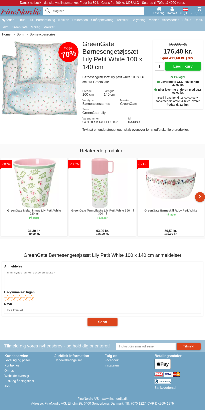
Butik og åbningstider (19, 381)
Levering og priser (17, 360)
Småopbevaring (102, 20)
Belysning (138, 20)
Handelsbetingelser (68, 360)
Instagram (112, 365)
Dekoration (80, 20)
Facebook (112, 360)
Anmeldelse (13, 266)
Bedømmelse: (19, 292)
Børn (5, 27)
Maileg (35, 27)
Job (7, 386)
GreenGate (20, 27)
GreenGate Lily (94, 113)
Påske (186, 20)
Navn (8, 304)
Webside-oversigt (16, 376)
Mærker (48, 27)
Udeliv (198, 20)
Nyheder (8, 20)
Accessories (170, 20)
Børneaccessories (96, 104)
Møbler (154, 20)
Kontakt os (12, 365)
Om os (9, 370)
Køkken (63, 20)
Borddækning (45, 20)
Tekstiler (123, 20)
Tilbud (21, 20)
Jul (31, 20)
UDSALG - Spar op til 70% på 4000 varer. (155, 2)
